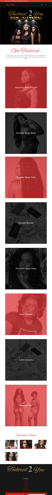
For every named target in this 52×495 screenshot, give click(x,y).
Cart (26, 487)
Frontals (26, 484)
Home (26, 481)
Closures (26, 486)
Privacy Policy (26, 488)
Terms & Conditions (26, 490)
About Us (26, 480)
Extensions (26, 483)
